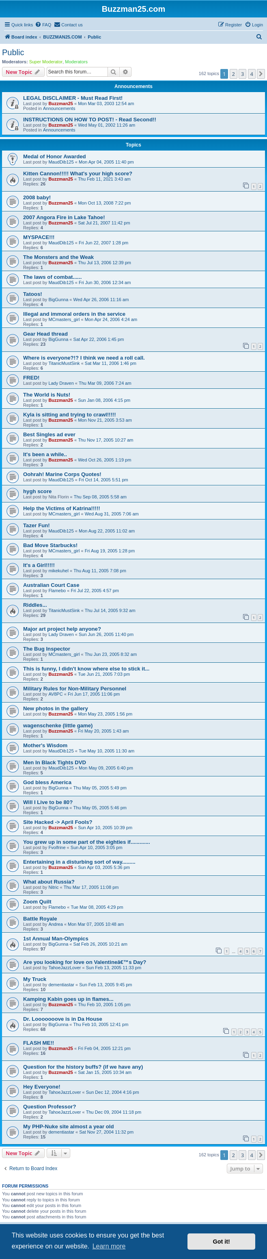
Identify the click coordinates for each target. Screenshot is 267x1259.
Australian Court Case (51, 585)
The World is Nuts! (46, 395)
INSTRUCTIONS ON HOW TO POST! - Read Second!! (89, 119)
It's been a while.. (45, 454)
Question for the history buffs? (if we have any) (83, 1067)
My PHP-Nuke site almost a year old (68, 1126)
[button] (261, 74)
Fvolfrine (56, 847)
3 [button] (242, 74)
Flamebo (57, 590)
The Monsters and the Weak (58, 257)
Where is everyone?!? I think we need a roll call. (84, 358)
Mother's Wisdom (45, 745)
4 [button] (251, 74)
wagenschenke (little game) (58, 725)
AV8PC (55, 694)
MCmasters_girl (64, 319)
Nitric (53, 887)
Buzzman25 (60, 103)
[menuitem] (43, 25)
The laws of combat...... (52, 277)
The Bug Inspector (46, 649)
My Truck (34, 979)
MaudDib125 (60, 162)
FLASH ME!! (38, 1043)
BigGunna (58, 299)
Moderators (76, 61)
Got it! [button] (221, 1241)
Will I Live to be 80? (48, 802)
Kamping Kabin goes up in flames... (68, 999)
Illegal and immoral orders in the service (74, 314)
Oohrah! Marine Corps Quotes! (62, 474)
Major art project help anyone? (62, 629)
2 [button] (233, 74)
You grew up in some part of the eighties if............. (86, 842)
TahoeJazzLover (64, 967)
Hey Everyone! (41, 1087)
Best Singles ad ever (49, 434)
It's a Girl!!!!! (39, 565)
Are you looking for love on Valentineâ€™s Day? (84, 962)
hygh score (37, 491)
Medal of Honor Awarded (54, 156)
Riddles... (35, 605)
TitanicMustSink (64, 363)
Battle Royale (40, 919)
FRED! (31, 378)
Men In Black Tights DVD (54, 762)
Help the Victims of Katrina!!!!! (61, 508)
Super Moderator (46, 61)
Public (13, 52)
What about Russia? (49, 882)
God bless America (47, 782)
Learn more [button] (109, 1246)
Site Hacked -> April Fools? (58, 822)
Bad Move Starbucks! (50, 545)
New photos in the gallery (55, 708)
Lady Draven (60, 383)
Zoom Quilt (37, 902)
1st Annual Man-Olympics (55, 939)
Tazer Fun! (36, 525)
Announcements (59, 108)
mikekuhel (58, 570)
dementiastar (61, 984)
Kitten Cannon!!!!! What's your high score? (77, 173)
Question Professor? (49, 1107)
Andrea (55, 924)
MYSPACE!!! (38, 237)
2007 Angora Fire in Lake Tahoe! (64, 217)
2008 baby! (37, 197)
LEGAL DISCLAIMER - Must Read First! (73, 98)
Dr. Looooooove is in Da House (62, 1019)
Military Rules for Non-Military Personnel (74, 689)
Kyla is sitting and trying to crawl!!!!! (69, 415)
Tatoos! (32, 294)
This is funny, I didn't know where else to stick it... (86, 669)
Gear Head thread (45, 334)
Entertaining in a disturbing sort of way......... (79, 862)
